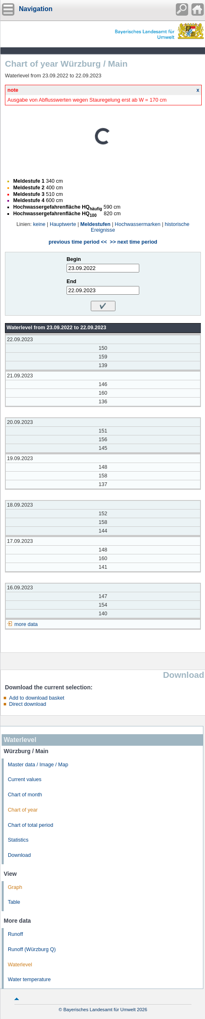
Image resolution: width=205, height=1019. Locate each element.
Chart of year (23, 810)
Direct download (27, 704)
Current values (24, 779)
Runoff (15, 934)
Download (19, 855)
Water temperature (29, 979)
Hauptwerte (63, 224)
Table (14, 902)
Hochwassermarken (137, 224)
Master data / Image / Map (38, 765)
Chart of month (25, 795)
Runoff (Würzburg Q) (32, 949)
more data (26, 624)
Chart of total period (30, 825)
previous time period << (77, 242)
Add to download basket (36, 698)
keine (39, 224)
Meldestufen (96, 224)
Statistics (18, 840)
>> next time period (133, 242)
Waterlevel (20, 965)
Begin (74, 259)
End (71, 281)
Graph (15, 887)
